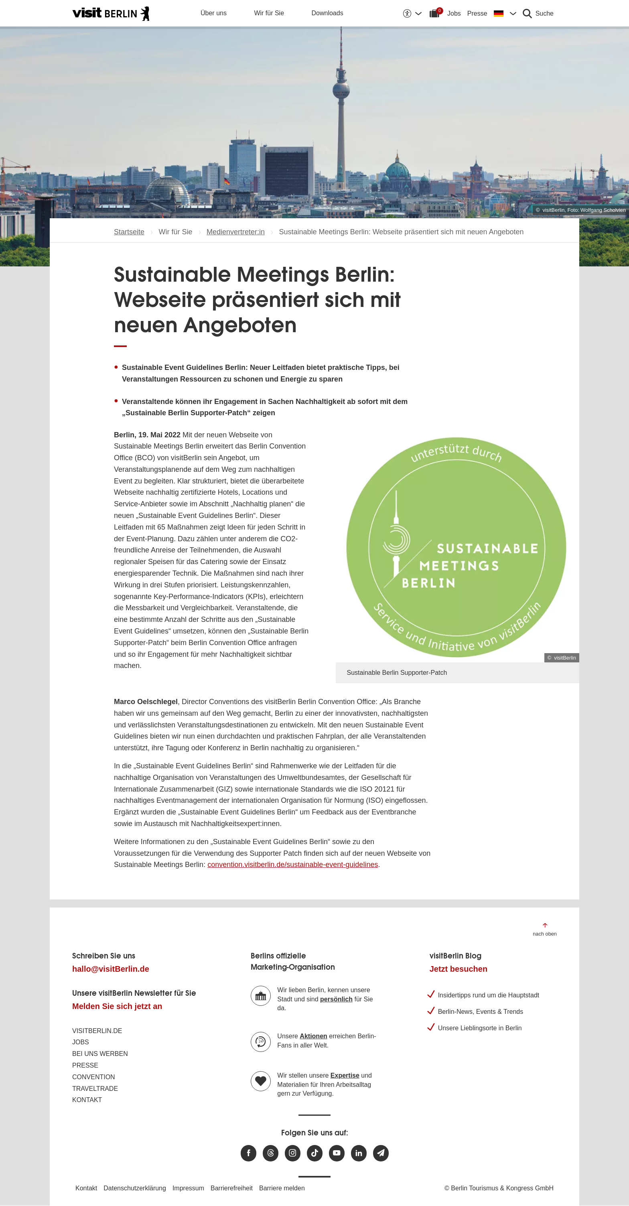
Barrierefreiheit (232, 1188)
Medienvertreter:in (236, 232)
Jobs (454, 13)
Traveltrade (95, 1088)
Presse (477, 13)
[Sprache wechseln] (505, 13)
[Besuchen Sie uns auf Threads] (270, 1153)
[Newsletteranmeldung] (381, 1153)
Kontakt (87, 1099)
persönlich (336, 999)
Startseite (129, 232)
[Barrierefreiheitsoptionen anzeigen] (412, 13)
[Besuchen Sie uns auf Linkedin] (359, 1153)
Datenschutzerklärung (134, 1188)
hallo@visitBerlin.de (110, 968)
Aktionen (313, 1036)
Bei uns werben (100, 1053)
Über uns (214, 13)
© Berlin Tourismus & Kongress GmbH (499, 1188)
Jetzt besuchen (458, 968)
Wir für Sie (269, 13)
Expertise (345, 1075)
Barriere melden (282, 1188)
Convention (93, 1077)
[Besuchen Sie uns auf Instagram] (292, 1153)
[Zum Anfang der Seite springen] (545, 929)
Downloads (327, 13)
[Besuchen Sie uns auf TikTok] (315, 1153)
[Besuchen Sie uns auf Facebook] (248, 1153)
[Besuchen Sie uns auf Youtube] (337, 1153)
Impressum (188, 1188)
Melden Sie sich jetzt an (117, 1006)
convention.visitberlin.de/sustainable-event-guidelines (292, 865)
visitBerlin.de (97, 1030)
